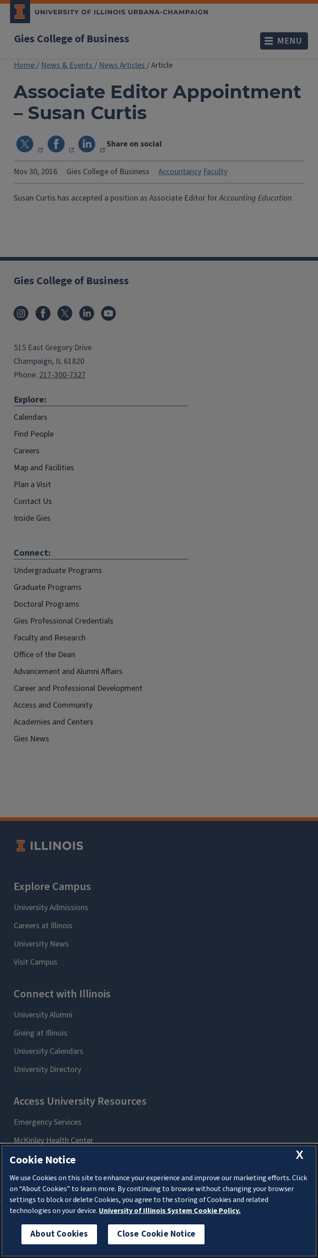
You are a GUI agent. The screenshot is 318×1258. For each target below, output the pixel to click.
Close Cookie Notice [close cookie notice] (156, 1234)
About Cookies (59, 1234)
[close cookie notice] (299, 1155)
